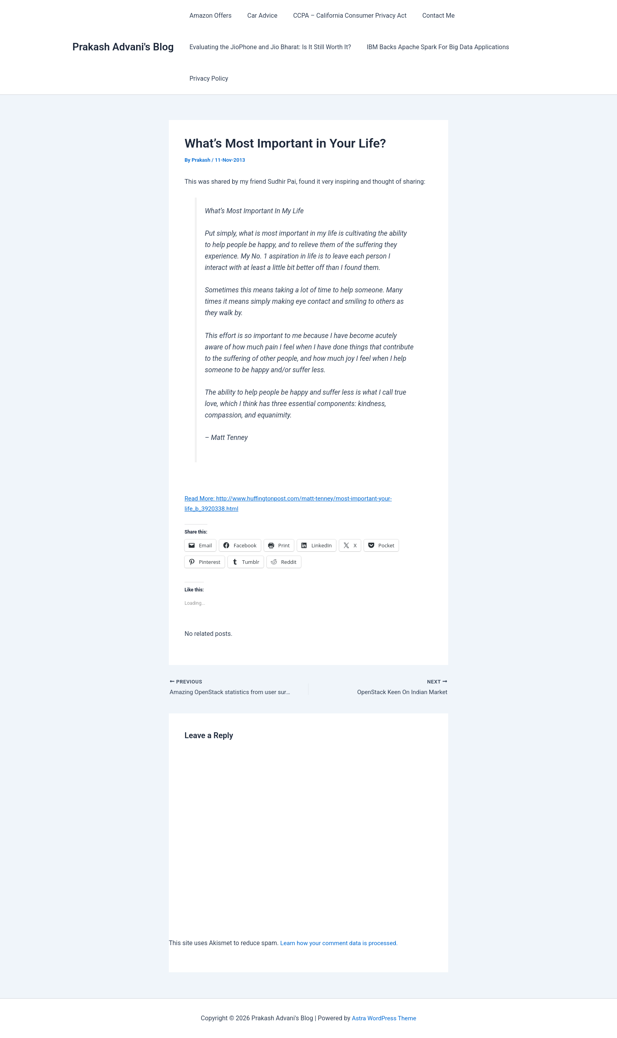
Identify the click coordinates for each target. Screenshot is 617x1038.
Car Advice (257, 15)
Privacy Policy (207, 78)
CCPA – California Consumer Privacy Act (342, 15)
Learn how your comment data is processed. (342, 943)
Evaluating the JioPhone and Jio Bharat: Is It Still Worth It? (268, 47)
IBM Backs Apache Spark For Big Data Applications (433, 47)
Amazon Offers (209, 15)
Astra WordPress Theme (384, 1018)
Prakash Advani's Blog (123, 47)
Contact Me (427, 15)
